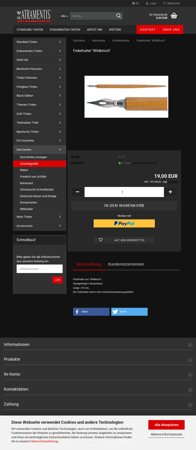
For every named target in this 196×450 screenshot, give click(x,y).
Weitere (115, 29)
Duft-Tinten (24, 113)
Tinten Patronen (27, 77)
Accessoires (25, 225)
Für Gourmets (25, 140)
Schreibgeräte (29, 163)
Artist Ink (94, 29)
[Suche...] (64, 16)
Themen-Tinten (26, 104)
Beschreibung (89, 264)
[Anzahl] (124, 192)
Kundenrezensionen (126, 264)
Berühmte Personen (29, 69)
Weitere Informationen (166, 434)
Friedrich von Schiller (33, 176)
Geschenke (24, 149)
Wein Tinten (24, 216)
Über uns (171, 29)
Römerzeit (26, 183)
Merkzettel (171, 3)
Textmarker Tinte (27, 122)
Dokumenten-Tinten (65, 29)
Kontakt (148, 29)
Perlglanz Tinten (27, 86)
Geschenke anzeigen (33, 157)
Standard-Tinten (30, 29)
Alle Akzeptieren (167, 425)
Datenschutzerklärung (44, 441)
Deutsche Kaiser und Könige (38, 196)
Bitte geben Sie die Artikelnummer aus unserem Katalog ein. (38, 259)
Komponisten (28, 202)
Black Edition (25, 95)
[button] (135, 3)
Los (57, 279)
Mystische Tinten (28, 131)
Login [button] (151, 3)
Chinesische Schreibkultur (37, 189)
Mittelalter (26, 209)
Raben (24, 170)
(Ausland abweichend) (144, 163)
